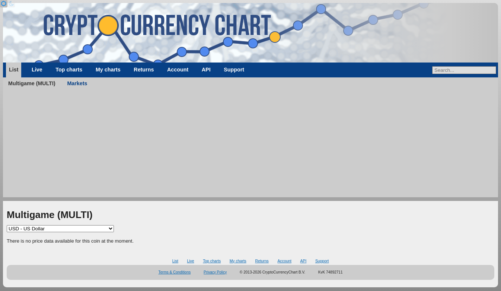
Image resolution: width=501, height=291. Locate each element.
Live (37, 70)
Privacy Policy (215, 272)
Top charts (68, 70)
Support (234, 70)
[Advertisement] (250, 145)
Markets (77, 83)
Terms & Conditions (175, 272)
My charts (108, 70)
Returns (144, 70)
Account (177, 70)
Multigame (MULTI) (31, 83)
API (206, 70)
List (13, 70)
